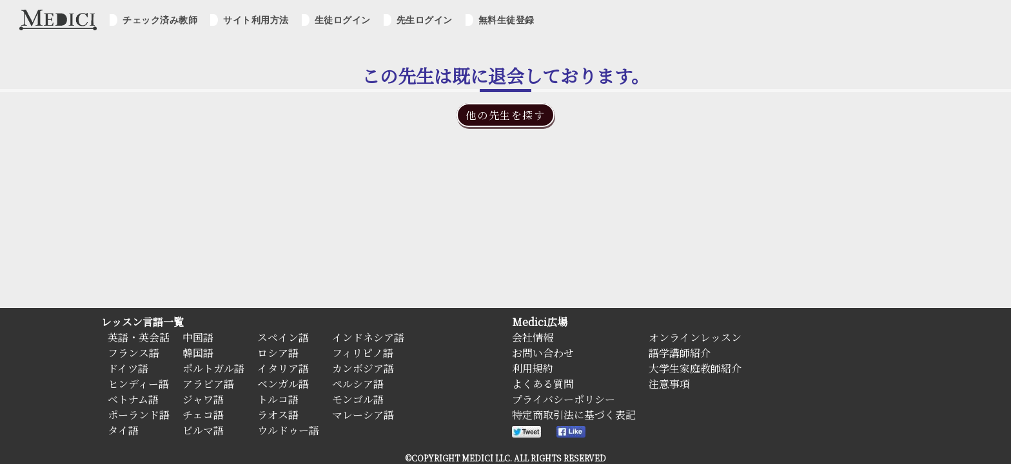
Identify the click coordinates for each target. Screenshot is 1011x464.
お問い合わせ (543, 352)
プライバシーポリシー (563, 399)
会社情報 (532, 337)
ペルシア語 (358, 383)
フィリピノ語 (362, 352)
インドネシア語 (368, 337)
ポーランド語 (139, 414)
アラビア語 (208, 383)
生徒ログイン (343, 20)
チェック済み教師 (160, 20)
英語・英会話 (139, 337)
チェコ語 (203, 414)
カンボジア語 (363, 368)
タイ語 (123, 430)
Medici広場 (539, 321)
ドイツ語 (128, 368)
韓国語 (197, 352)
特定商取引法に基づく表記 (574, 414)
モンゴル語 (358, 399)
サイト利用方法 (256, 20)
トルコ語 (278, 399)
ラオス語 (278, 414)
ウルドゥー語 (288, 430)
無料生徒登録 (506, 20)
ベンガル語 (283, 383)
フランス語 (133, 352)
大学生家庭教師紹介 (695, 368)
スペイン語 (283, 337)
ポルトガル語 (213, 368)
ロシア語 (278, 352)
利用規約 (532, 368)
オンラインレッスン (695, 337)
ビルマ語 (203, 430)
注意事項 (669, 383)
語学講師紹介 (680, 352)
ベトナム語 (133, 399)
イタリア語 (283, 368)
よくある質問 (543, 383)
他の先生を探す (505, 115)
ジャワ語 (203, 399)
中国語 (197, 337)
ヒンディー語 (138, 383)
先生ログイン (425, 20)
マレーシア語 (363, 414)
